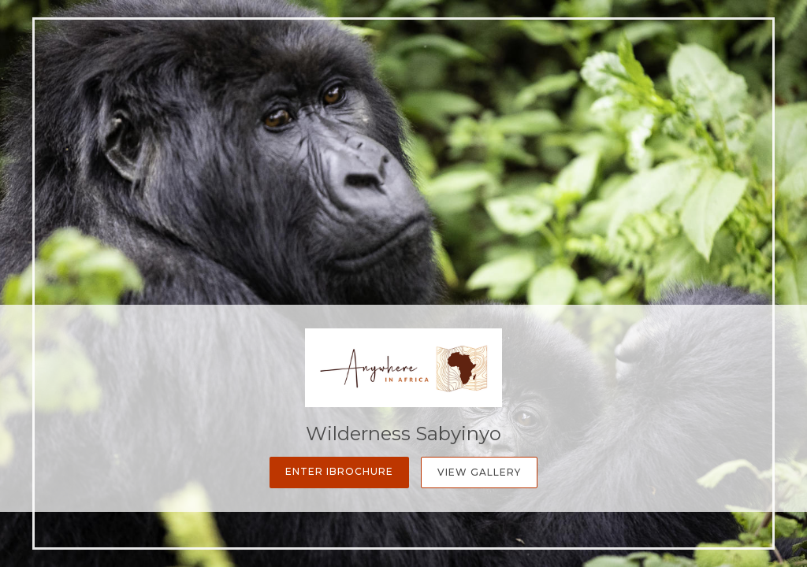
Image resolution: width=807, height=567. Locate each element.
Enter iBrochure (339, 471)
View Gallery (479, 472)
